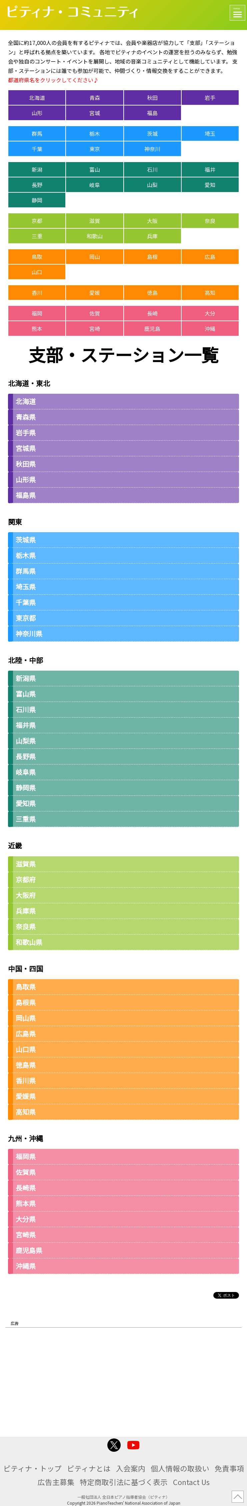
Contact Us (191, 1482)
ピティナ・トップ (32, 1468)
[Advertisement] (123, 1379)
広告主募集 (56, 1482)
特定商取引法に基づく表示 (124, 1482)
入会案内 (130, 1468)
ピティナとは (89, 1468)
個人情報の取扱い (180, 1468)
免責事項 (229, 1468)
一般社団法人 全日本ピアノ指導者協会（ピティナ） (123, 1497)
